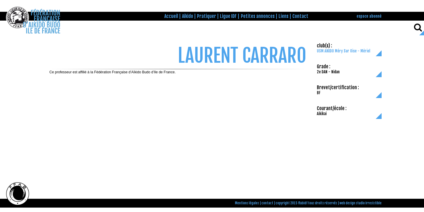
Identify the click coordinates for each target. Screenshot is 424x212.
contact (267, 203)
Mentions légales (247, 203)
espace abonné (369, 16)
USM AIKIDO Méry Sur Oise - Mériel (343, 51)
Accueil (171, 16)
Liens (284, 16)
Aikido (187, 16)
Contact (300, 16)
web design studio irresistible (360, 203)
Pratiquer (206, 16)
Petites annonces (258, 16)
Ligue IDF (228, 16)
